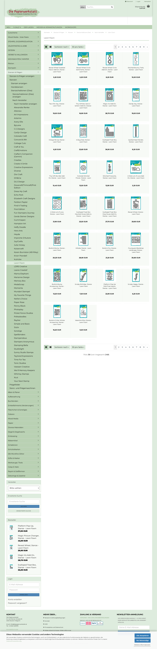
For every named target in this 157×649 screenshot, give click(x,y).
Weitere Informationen (142, 645)
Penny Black (19, 309)
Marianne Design (22, 280)
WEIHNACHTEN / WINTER (18, 62)
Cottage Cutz (20, 146)
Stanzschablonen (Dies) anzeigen (23, 98)
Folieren (11, 417)
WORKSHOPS (70, 27)
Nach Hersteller (20, 103)
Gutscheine (12, 36)
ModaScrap (19, 287)
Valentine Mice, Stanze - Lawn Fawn (83, 324)
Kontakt (47, 624)
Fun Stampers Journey (24, 216)
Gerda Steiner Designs (24, 219)
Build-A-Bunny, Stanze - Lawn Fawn (57, 252)
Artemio (17, 121)
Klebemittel (13, 444)
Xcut (16, 380)
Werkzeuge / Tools (15, 466)
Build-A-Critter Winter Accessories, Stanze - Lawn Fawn (57, 325)
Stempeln (12, 71)
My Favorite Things (22, 298)
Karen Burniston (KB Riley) (26, 255)
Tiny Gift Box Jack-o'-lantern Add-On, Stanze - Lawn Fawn (83, 109)
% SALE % (17, 27)
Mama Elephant (21, 277)
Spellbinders (19, 337)
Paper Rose (19, 305)
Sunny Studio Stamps (23, 355)
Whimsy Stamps (21, 377)
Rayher (17, 323)
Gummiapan (20, 223)
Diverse (17, 174)
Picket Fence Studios (23, 316)
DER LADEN (29, 27)
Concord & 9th (20, 143)
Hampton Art (20, 226)
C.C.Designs (19, 132)
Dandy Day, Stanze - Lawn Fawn (136, 108)
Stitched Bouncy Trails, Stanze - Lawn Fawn (136, 72)
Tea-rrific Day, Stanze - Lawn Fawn (57, 108)
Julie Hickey (19, 248)
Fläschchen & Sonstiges (17, 413)
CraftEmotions (20, 153)
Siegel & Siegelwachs (16, 435)
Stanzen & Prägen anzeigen (22, 79)
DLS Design (19, 185)
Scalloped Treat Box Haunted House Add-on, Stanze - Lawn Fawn (83, 217)
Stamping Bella (21, 348)
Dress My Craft (20, 194)
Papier (10, 426)
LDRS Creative (20, 269)
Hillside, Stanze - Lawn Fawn (83, 252)
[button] (129, 1)
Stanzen (13, 83)
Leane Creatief (20, 273)
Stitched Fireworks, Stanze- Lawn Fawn (109, 180)
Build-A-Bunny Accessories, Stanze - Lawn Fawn (57, 289)
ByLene (17, 128)
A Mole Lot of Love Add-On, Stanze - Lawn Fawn (136, 180)
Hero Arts (18, 234)
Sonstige (18, 334)
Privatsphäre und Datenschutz (54, 630)
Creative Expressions (23, 170)
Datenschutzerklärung (13, 641)
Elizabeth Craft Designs (24, 201)
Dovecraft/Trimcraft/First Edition (25, 189)
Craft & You (19, 150)
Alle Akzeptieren (142, 635)
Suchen (24, 509)
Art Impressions (21, 118)
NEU (8, 27)
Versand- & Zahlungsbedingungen (55, 621)
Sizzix (16, 330)
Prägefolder (15, 388)
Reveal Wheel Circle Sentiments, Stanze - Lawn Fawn (83, 73)
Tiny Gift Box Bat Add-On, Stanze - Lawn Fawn (57, 180)
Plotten (11, 66)
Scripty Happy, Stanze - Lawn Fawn (136, 288)
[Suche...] (83, 7)
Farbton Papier (21, 205)
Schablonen (13, 448)
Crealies (17, 163)
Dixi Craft (18, 177)
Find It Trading (20, 209)
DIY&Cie (17, 181)
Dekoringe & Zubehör (16, 479)
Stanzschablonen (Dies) (21, 93)
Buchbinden (13, 404)
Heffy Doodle (20, 230)
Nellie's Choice (20, 302)
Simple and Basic (22, 327)
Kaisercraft (19, 252)
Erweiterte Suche (24, 514)
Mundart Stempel (22, 294)
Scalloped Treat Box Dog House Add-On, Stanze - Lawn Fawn (110, 217)
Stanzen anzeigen (19, 86)
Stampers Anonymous (24, 345)
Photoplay (18, 312)
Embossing (12, 439)
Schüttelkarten (14, 452)
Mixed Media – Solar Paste (18, 40)
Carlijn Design (20, 135)
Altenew (18, 114)
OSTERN (11, 53)
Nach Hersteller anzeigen (25, 107)
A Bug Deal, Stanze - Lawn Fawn (83, 144)
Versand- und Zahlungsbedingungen (94, 621)
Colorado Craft (20, 139)
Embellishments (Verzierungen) (21, 408)
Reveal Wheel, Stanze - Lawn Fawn (136, 216)
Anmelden (24, 597)
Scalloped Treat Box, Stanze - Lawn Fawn (110, 144)
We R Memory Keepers (24, 373)
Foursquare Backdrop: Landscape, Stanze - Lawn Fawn (136, 253)
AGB (46, 627)
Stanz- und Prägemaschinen (22, 391)
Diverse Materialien (15, 430)
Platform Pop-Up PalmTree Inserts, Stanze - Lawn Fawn (110, 289)
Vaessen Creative (22, 370)
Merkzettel (147, 1)
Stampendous (20, 341)
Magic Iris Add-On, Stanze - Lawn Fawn (110, 108)
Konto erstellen (15, 602)
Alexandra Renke (21, 110)
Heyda (17, 237)
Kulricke (17, 262)
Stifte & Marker (14, 461)
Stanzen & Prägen (15, 75)
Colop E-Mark (13, 470)
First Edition (19, 212)
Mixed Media (13, 422)
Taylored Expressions (23, 359)
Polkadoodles (20, 320)
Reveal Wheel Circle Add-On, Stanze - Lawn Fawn (110, 73)
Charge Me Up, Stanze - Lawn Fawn (57, 144)
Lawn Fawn (19, 266)
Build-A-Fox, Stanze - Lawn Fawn (109, 252)
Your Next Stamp (21, 384)
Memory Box (20, 284)
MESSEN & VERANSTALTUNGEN (49, 27)
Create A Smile (20, 167)
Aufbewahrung (14, 400)
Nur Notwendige (142, 640)
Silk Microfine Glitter (16, 457)
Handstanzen (17, 90)
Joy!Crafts (18, 244)
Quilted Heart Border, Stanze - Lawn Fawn (135, 144)
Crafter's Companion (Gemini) (23, 158)
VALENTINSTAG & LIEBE (17, 49)
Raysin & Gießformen (16, 474)
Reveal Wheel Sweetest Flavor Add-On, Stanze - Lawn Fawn (57, 73)
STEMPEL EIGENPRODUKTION (20, 45)
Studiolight (19, 352)
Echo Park (18, 198)
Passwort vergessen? (17, 606)
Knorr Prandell (20, 259)
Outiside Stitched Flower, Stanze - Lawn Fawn (83, 181)
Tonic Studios (20, 366)
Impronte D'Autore (22, 241)
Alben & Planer (14, 395)
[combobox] (61, 50)
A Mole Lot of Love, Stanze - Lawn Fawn (57, 216)
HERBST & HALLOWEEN (17, 58)
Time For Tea (20, 363)
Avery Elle (18, 125)
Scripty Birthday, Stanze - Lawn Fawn (83, 288)
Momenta (18, 291)
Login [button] (138, 1)
